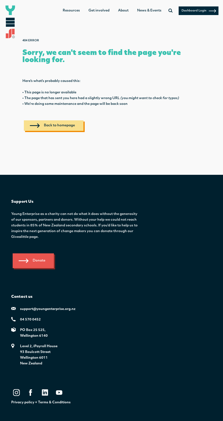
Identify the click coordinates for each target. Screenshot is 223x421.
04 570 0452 (30, 319)
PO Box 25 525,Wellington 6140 (34, 333)
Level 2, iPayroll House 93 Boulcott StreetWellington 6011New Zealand (38, 355)
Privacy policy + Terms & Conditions (41, 402)
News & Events (149, 10)
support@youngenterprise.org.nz (48, 309)
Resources (71, 10)
